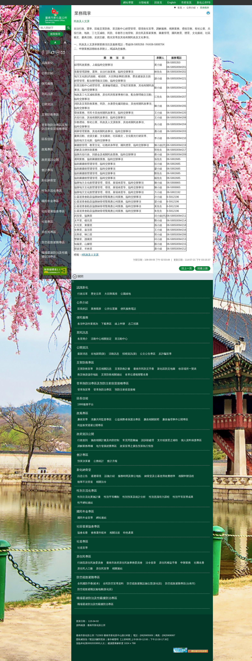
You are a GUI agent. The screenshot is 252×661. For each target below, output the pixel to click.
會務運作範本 (98, 532)
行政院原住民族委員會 (90, 562)
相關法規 (115, 532)
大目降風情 (110, 293)
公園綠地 (126, 293)
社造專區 (82, 541)
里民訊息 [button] (47, 94)
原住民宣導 (102, 568)
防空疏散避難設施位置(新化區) (144, 583)
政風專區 (82, 413)
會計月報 (112, 461)
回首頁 (158, 2)
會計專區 (82, 454)
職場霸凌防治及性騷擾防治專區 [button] (55, 254)
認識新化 (82, 287)
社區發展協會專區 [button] (53, 211)
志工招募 (133, 323)
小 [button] (45, 42)
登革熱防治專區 (102, 389)
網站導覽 (128, 2)
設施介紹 (109, 476)
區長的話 (82, 308)
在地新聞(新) (98, 353)
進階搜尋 (55, 34)
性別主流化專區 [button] (52, 190)
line (57, 52)
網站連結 (101, 517)
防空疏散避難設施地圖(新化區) (95, 589)
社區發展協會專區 (88, 526)
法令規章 (151, 562)
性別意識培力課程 (159, 496)
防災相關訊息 (104, 368)
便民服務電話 (128, 308)
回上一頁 (187, 268)
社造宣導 (82, 547)
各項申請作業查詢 (87, 323)
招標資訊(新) (129, 353)
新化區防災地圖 (166, 368)
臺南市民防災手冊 (143, 368)
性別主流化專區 (87, 490)
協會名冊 (82, 532)
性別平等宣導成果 (183, 496)
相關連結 (117, 568)
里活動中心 (121, 338)
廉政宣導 (82, 419)
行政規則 (82, 440)
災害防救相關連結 (111, 374)
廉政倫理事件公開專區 (175, 419)
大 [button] (65, 42)
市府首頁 (186, 2)
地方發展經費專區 (106, 446)
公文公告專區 (147, 353)
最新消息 (82, 353)
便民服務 (82, 317)
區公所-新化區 (55, 15)
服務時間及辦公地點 (129, 476)
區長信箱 (82, 398)
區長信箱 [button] (47, 139)
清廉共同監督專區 (101, 419)
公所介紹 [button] (47, 73)
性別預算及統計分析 (134, 496)
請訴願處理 (147, 440)
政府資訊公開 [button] (50, 159)
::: (40, 6)
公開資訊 (82, 347)
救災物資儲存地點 (87, 374)
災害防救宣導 (85, 368)
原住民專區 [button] (49, 232)
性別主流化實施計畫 (89, 496)
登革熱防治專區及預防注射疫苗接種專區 (103, 383)
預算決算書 (83, 461)
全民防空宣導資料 (113, 583)
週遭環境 (96, 476)
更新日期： (81, 621)
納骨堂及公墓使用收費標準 (159, 476)
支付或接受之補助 (167, 440)
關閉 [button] (80, 276)
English (171, 2)
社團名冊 (199, 562)
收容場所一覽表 (187, 368)
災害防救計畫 (122, 368)
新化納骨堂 (84, 469)
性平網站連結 (85, 502)
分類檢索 (144, 2)
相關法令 (101, 481)
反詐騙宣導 (165, 353)
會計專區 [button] (47, 170)
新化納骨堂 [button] (49, 180)
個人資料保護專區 (191, 440)
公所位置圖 (110, 308)
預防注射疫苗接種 (125, 389)
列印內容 (208, 13)
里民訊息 (82, 332)
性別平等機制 (111, 496)
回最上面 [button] (202, 268)
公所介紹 (191, 7)
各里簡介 (82, 338)
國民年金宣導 (85, 517)
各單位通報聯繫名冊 (136, 374)
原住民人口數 (85, 568)
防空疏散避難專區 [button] (53, 242)
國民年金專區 (85, 511)
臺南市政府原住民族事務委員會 (124, 562)
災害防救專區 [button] (50, 114)
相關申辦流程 (186, 476)
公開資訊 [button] (47, 104)
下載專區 (106, 323)
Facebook (42, 52)
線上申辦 (120, 323)
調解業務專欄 (85, 446)
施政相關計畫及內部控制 (105, 440)
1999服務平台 (85, 404)
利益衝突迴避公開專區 (90, 425)
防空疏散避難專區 (88, 577)
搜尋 (41, 26)
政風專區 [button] (47, 149)
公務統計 (98, 461)
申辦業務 (185, 562)
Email (62, 52)
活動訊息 (114, 353)
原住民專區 (84, 556)
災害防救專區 (85, 362)
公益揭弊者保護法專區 (127, 419)
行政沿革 (82, 293)
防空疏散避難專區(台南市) (180, 583)
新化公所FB (203, 2)
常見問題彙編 (130, 440)
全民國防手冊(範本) (88, 583)
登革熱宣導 (83, 389)
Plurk (47, 52)
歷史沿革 (96, 293)
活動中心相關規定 (101, 338)
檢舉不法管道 (85, 481)
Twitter (52, 52)
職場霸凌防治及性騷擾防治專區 (97, 598)
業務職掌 (204, 7)
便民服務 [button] (47, 83)
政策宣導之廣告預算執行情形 (136, 446)
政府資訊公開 (85, 434)
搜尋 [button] (68, 27)
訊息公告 (82, 476)
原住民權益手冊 (168, 562)
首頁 (179, 7)
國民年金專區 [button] (50, 201)
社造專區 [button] (47, 221)
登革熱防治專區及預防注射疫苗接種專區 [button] (55, 126)
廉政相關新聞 (151, 419)
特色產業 (128, 532)
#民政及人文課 (90, 254)
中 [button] (55, 42)
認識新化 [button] (47, 63)
